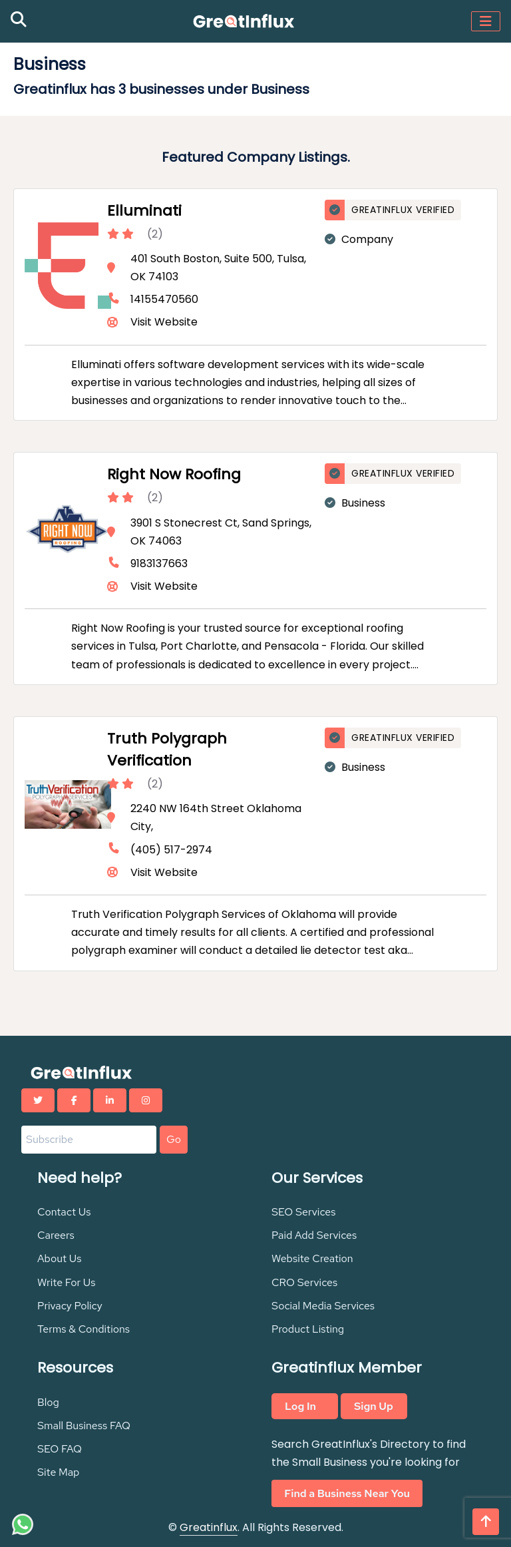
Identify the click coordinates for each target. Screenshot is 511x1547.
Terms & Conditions (83, 1329)
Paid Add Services (314, 1235)
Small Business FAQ (83, 1426)
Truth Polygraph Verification (167, 749)
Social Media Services (323, 1306)
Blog (48, 1402)
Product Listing (307, 1329)
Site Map (58, 1472)
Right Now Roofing (174, 474)
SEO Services (303, 1212)
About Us (59, 1258)
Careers (56, 1235)
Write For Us (66, 1282)
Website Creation (312, 1258)
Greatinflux (209, 1527)
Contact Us (64, 1212)
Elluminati (144, 210)
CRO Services (304, 1282)
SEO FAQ (59, 1449)
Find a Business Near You (347, 1493)
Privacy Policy (69, 1306)
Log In (300, 1406)
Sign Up (373, 1406)
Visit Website (164, 322)
